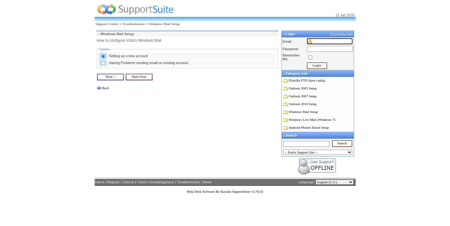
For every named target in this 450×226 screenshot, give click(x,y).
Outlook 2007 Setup (303, 96)
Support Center (107, 24)
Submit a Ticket (135, 182)
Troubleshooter (133, 24)
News (207, 182)
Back (105, 88)
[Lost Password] (342, 34)
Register (113, 182)
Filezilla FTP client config (307, 80)
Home (99, 182)
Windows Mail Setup (164, 24)
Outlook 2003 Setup (303, 88)
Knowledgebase (161, 182)
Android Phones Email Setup (309, 127)
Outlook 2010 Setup (303, 104)
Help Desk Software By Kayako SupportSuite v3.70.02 (225, 191)
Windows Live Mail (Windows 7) (312, 119)
